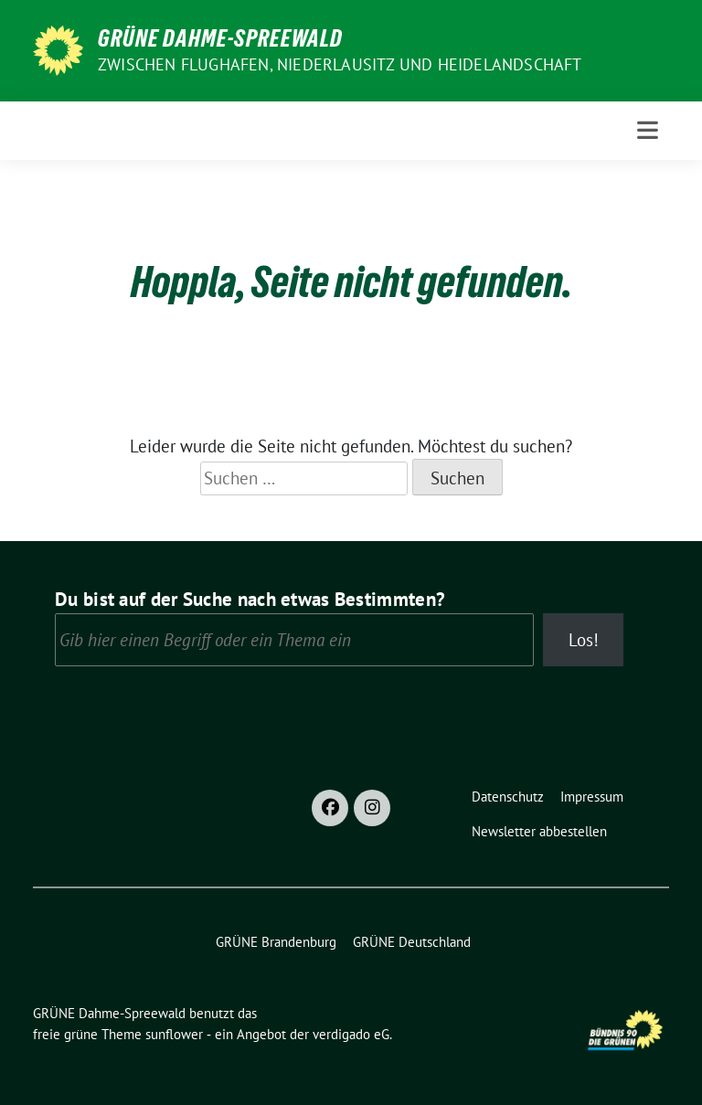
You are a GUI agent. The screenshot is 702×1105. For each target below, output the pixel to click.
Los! (584, 640)
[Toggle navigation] (647, 130)
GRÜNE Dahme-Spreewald (220, 38)
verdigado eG (351, 1034)
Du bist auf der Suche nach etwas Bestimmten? (250, 599)
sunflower (174, 1034)
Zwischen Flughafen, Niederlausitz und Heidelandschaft (340, 64)
